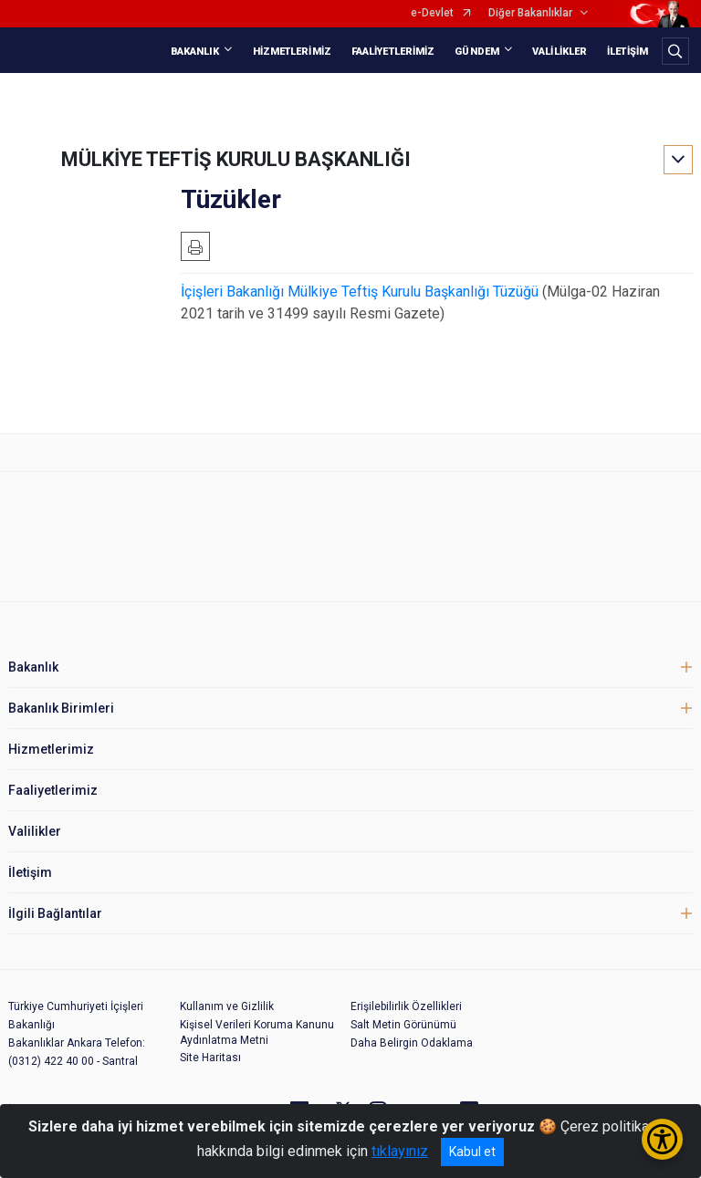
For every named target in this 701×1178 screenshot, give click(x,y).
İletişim (30, 872)
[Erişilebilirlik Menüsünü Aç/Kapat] (662, 1139)
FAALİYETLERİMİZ (393, 51)
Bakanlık (33, 667)
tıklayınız (399, 1151)
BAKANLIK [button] (195, 51)
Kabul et (472, 1151)
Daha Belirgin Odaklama (411, 1043)
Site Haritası (210, 1057)
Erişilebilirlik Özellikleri (406, 1006)
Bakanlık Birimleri (61, 708)
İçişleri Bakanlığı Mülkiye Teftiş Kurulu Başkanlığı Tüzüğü (360, 291)
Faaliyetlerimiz (53, 790)
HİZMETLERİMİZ (292, 51)
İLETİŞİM (627, 51)
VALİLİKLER (559, 51)
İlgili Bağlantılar (55, 913)
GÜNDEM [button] (477, 51)
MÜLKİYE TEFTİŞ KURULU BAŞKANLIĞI (236, 159)
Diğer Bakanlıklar (530, 13)
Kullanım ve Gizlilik (227, 1006)
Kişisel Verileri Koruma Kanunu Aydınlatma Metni (257, 1032)
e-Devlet (432, 13)
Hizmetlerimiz (51, 749)
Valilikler (34, 831)
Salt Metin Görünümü (403, 1024)
